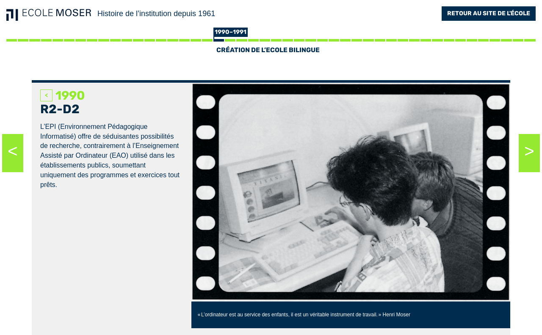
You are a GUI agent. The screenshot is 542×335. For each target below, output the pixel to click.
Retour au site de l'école (488, 13)
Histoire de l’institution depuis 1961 (156, 13)
